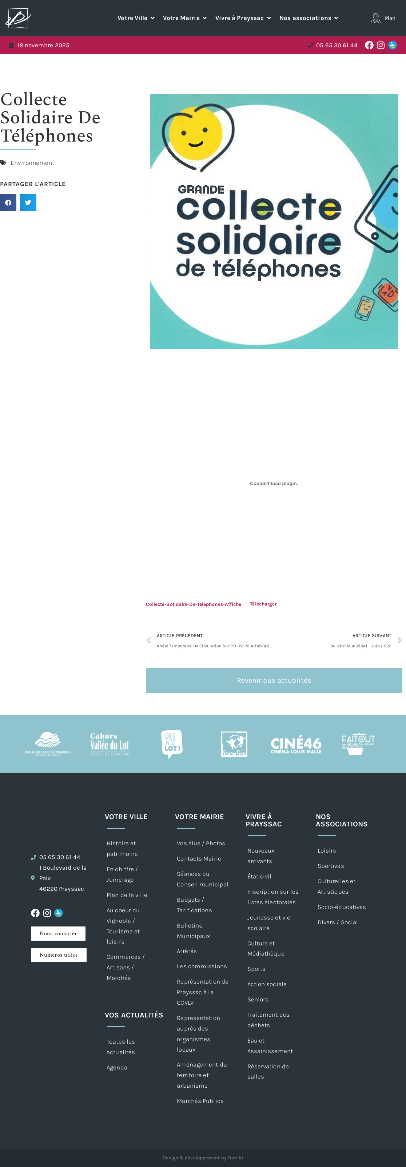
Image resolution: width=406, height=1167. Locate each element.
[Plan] (375, 18)
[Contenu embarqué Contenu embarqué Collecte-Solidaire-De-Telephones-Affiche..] (274, 483)
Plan (390, 18)
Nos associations (342, 820)
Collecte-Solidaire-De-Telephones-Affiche (194, 604)
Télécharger (263, 604)
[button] (136, 18)
